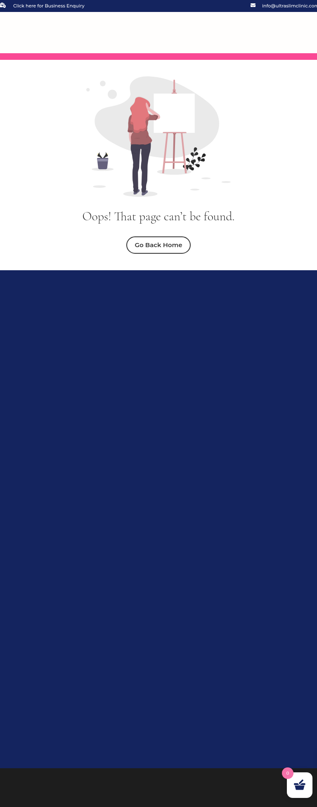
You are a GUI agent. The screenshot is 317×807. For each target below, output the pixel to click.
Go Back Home (158, 245)
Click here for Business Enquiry (49, 6)
